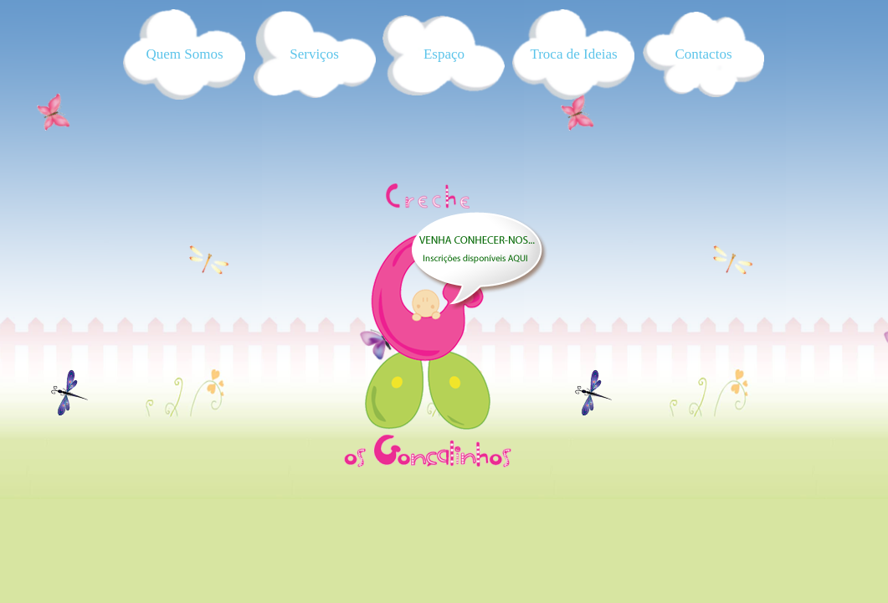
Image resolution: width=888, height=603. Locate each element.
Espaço (444, 54)
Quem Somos (184, 54)
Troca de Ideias (573, 54)
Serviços (314, 54)
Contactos (703, 54)
